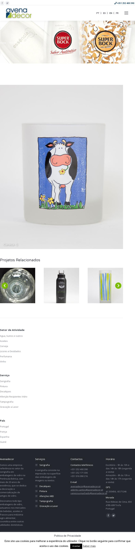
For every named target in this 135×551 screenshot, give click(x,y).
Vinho (3, 361)
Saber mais (89, 546)
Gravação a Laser (9, 406)
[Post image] (61, 285)
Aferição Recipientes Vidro (13, 396)
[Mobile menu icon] (126, 13)
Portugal (4, 426)
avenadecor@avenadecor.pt (85, 486)
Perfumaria (6, 356)
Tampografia (6, 401)
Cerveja (4, 346)
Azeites (4, 341)
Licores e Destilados (10, 351)
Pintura (4, 386)
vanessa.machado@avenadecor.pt (89, 493)
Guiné (3, 441)
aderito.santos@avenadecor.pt (87, 489)
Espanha (4, 436)
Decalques (5, 391)
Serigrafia (5, 381)
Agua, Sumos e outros (11, 335)
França (3, 431)
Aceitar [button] (76, 546)
